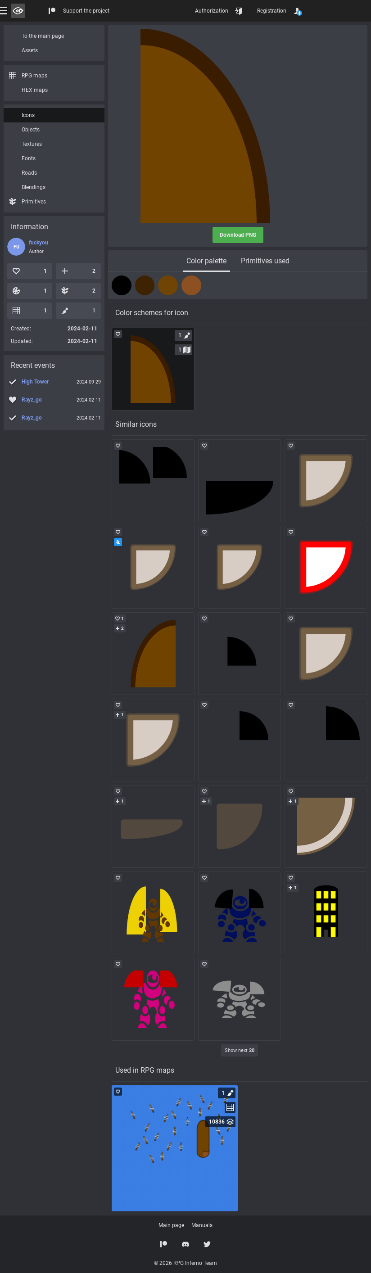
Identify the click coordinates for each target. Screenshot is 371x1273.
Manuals (202, 1225)
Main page (171, 1225)
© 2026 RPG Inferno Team (185, 1263)
